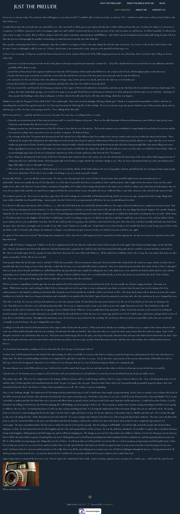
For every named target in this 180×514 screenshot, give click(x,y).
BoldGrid (81, 504)
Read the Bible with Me (140, 3)
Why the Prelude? (110, 3)
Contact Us (158, 10)
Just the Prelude (35, 6)
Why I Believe (122, 10)
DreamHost (107, 504)
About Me (141, 10)
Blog (162, 3)
